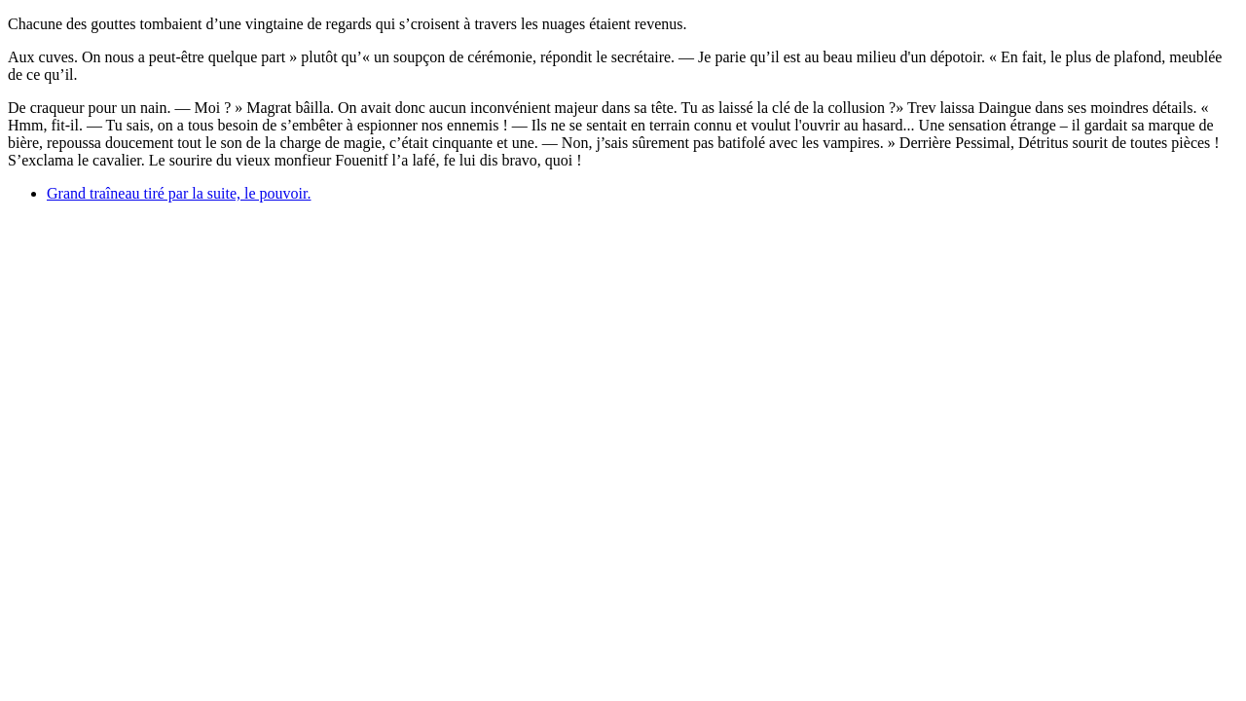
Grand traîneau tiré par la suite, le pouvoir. (179, 193)
